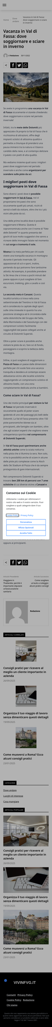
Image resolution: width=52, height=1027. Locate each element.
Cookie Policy (12, 515)
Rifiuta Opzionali (26, 527)
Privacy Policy (27, 515)
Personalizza (26, 522)
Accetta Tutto (26, 533)
